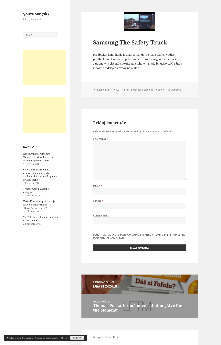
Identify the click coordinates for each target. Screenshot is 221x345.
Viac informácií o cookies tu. (56, 338)
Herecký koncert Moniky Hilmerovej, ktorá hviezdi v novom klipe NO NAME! (38, 157)
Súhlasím (77, 338)
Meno (97, 186)
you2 (116, 89)
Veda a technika (144, 89)
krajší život (130, 89)
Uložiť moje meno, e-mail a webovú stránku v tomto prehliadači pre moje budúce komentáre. (139, 236)
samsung (176, 89)
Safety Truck (164, 89)
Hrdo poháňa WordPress (106, 337)
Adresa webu (101, 215)
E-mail (98, 201)
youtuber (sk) (36, 14)
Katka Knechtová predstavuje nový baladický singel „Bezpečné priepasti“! (39, 205)
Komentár (100, 139)
